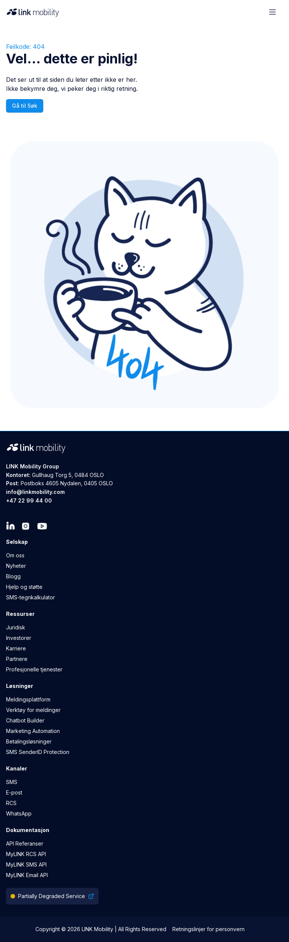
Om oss (15, 555)
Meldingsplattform (28, 699)
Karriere (16, 648)
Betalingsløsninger (29, 741)
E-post (14, 792)
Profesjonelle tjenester (34, 669)
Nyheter (16, 566)
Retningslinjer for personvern (208, 929)
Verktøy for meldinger (33, 710)
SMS (11, 782)
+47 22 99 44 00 (29, 500)
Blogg (13, 576)
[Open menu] (272, 12)
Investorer (18, 638)
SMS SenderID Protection (37, 752)
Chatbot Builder (25, 720)
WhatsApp (19, 813)
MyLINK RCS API (26, 854)
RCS (11, 803)
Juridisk (15, 627)
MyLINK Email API (27, 875)
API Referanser (24, 843)
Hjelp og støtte (24, 587)
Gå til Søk (24, 105)
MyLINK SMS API (26, 864)
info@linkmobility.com (35, 492)
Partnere (16, 659)
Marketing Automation (33, 731)
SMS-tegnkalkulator (30, 597)
